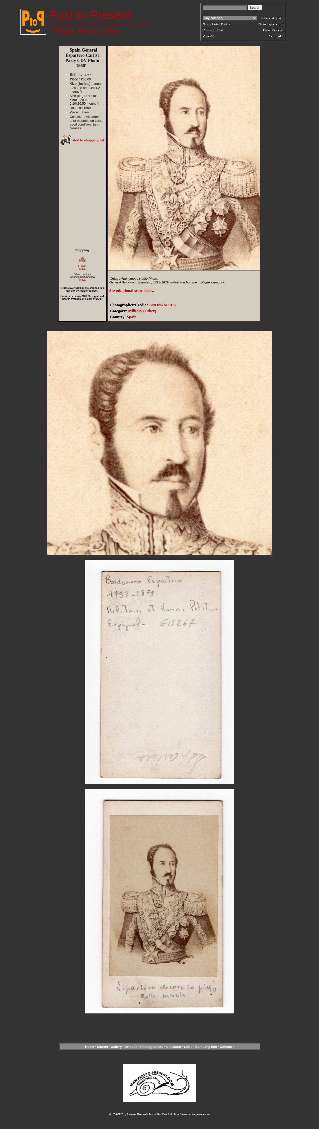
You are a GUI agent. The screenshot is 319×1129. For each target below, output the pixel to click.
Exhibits (131, 1047)
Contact (226, 1047)
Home (89, 1047)
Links (188, 1047)
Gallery (116, 1047)
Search (102, 1047)
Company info (206, 1047)
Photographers (151, 1047)
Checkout (173, 1047)
